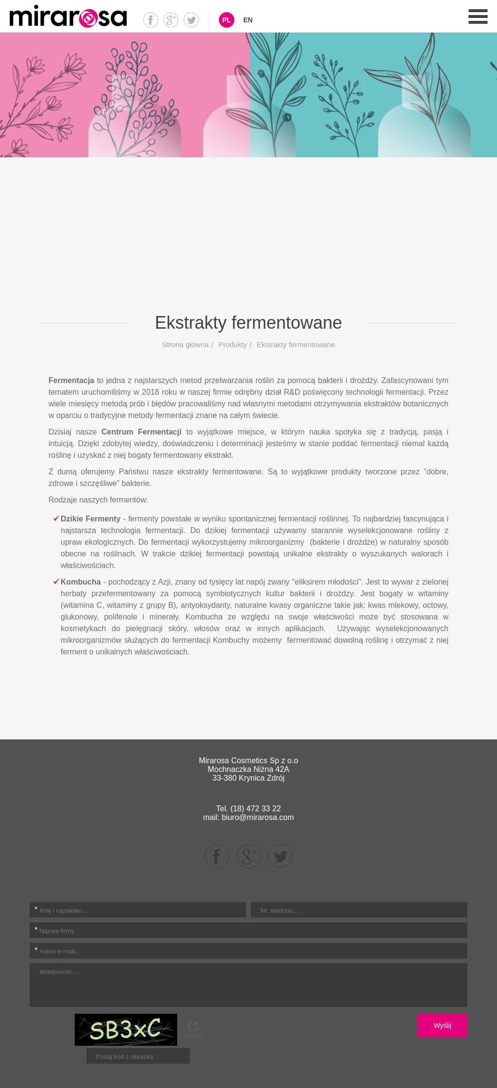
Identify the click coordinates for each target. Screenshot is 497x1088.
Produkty (232, 344)
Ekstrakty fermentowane (296, 344)
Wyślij (442, 1025)
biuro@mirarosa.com (258, 817)
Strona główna (185, 344)
